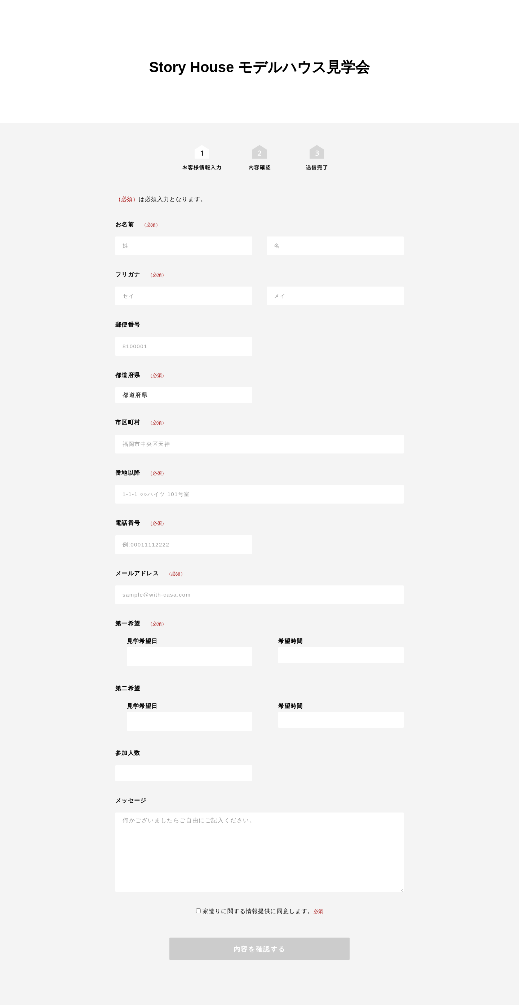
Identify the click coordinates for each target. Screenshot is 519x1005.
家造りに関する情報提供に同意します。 (259, 911)
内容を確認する (260, 949)
